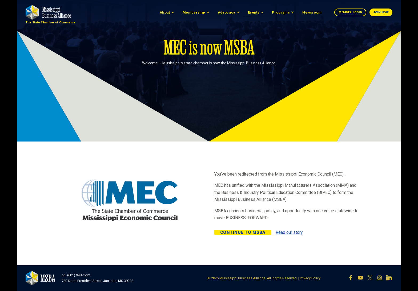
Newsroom (311, 12)
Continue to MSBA (243, 232)
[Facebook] (351, 278)
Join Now (381, 12)
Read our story (289, 232)
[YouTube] (360, 278)
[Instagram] (379, 278)
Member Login (350, 12)
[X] (370, 278)
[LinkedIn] (389, 278)
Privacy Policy (310, 278)
